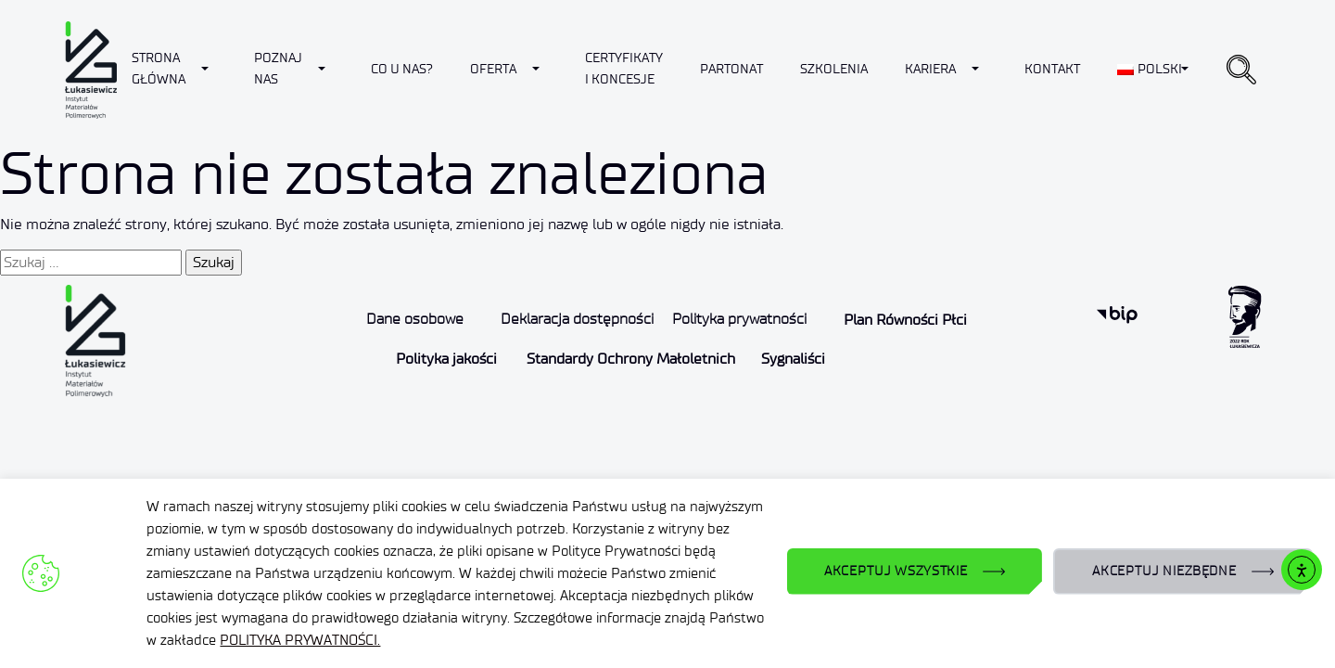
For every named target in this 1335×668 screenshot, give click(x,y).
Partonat (731, 69)
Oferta (493, 69)
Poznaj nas (278, 68)
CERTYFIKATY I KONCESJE (624, 68)
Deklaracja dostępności (577, 319)
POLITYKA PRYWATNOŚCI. (300, 640)
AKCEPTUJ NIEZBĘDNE (1164, 571)
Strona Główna (158, 68)
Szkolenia (834, 69)
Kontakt (1052, 69)
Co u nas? (402, 69)
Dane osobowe (415, 319)
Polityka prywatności (739, 319)
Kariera (930, 69)
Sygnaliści (793, 358)
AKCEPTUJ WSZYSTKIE (896, 571)
